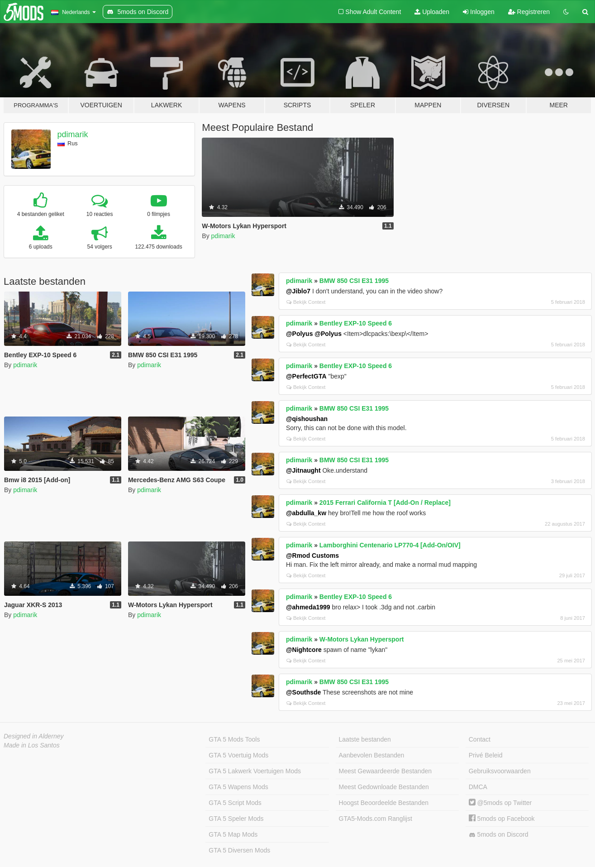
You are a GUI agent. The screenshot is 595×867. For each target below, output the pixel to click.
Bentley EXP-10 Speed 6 (355, 323)
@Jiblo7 (298, 291)
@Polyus (299, 333)
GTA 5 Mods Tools (234, 739)
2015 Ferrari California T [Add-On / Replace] (385, 502)
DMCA (478, 786)
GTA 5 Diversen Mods (239, 850)
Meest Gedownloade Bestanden (384, 786)
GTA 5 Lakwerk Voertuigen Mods (255, 771)
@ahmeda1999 (308, 607)
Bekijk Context (306, 302)
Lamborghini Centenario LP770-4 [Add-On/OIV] (390, 545)
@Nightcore (304, 649)
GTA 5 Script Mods (235, 802)
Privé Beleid (486, 755)
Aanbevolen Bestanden (372, 755)
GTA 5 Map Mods (233, 834)
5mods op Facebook (502, 818)
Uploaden (431, 11)
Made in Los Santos (32, 745)
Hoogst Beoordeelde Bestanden (383, 802)
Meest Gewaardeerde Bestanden (385, 771)
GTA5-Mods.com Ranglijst (375, 818)
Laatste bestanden (365, 739)
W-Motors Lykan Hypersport (361, 639)
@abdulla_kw (306, 513)
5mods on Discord (498, 834)
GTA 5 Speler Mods (236, 818)
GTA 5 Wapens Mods (238, 786)
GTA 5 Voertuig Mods (238, 755)
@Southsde (303, 692)
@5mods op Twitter (500, 803)
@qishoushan (307, 418)
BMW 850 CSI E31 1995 (354, 280)
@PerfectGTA (306, 376)
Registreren (529, 11)
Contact (479, 739)
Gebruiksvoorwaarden (500, 771)
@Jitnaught (303, 470)
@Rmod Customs (312, 555)
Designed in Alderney (34, 736)
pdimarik (72, 134)
